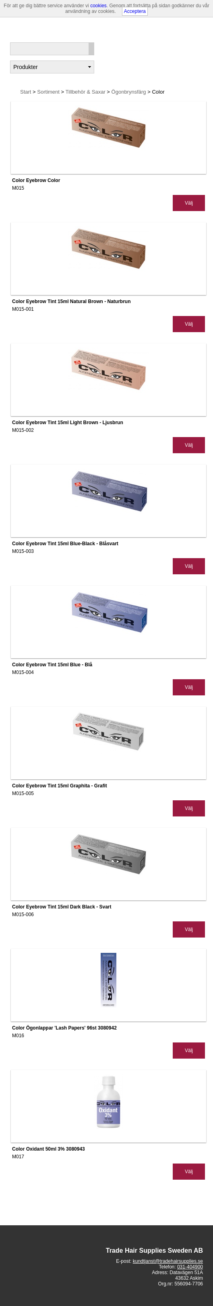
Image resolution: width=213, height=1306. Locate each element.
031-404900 (190, 1267)
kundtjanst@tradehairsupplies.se (168, 1261)
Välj (189, 203)
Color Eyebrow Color (36, 180)
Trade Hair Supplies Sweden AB (154, 1250)
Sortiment (49, 92)
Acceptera (135, 11)
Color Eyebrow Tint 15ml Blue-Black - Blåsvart (65, 543)
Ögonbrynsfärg (130, 92)
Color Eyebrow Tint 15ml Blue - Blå (52, 665)
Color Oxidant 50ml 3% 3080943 (48, 1149)
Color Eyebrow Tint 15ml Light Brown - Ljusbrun (67, 422)
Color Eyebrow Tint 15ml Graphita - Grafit (59, 786)
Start (25, 92)
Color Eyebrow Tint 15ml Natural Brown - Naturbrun (71, 301)
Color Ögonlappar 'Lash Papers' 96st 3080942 (64, 1028)
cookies (98, 5)
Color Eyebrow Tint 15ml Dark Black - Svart (62, 907)
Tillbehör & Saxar (86, 92)
